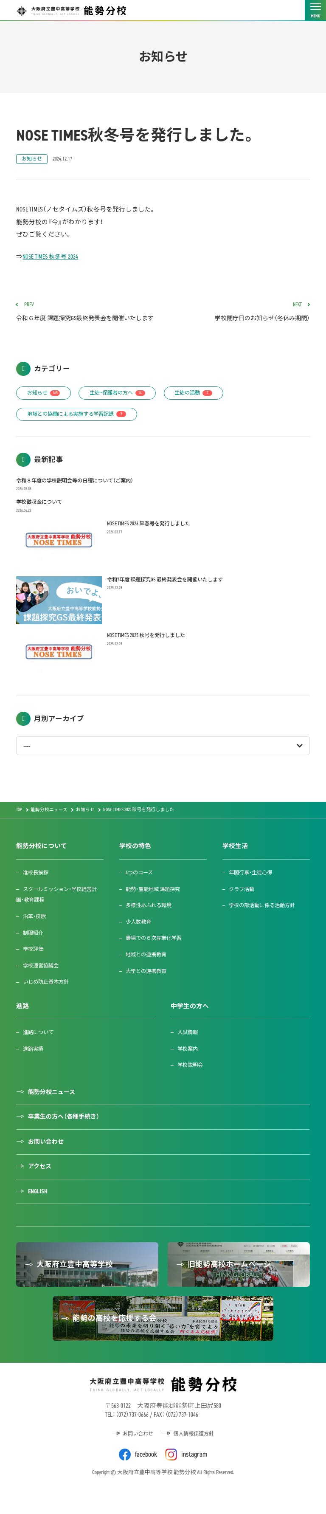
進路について (39, 1048)
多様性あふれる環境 (151, 921)
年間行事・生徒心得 (252, 889)
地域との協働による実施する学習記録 (81, 429)
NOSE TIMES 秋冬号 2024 (51, 257)
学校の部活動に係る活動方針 (265, 921)
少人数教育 (140, 938)
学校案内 (188, 1065)
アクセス (41, 1185)
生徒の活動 (204, 407)
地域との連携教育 (148, 971)
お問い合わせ (48, 1160)
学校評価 (34, 965)
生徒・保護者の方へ (123, 407)
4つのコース (140, 889)
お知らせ (32, 159)
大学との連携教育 (148, 987)
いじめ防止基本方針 (48, 998)
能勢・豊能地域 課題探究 (155, 905)
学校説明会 (191, 1081)
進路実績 (34, 1065)
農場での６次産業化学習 (156, 954)
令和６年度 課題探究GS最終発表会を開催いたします (86, 319)
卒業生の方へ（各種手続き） (67, 1134)
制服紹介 (34, 949)
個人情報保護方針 (195, 1457)
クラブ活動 (243, 905)
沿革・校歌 (35, 932)
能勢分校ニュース (54, 1109)
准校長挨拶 (37, 889)
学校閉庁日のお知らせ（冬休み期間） (239, 313)
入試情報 (188, 1048)
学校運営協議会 (42, 982)
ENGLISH (39, 1210)
